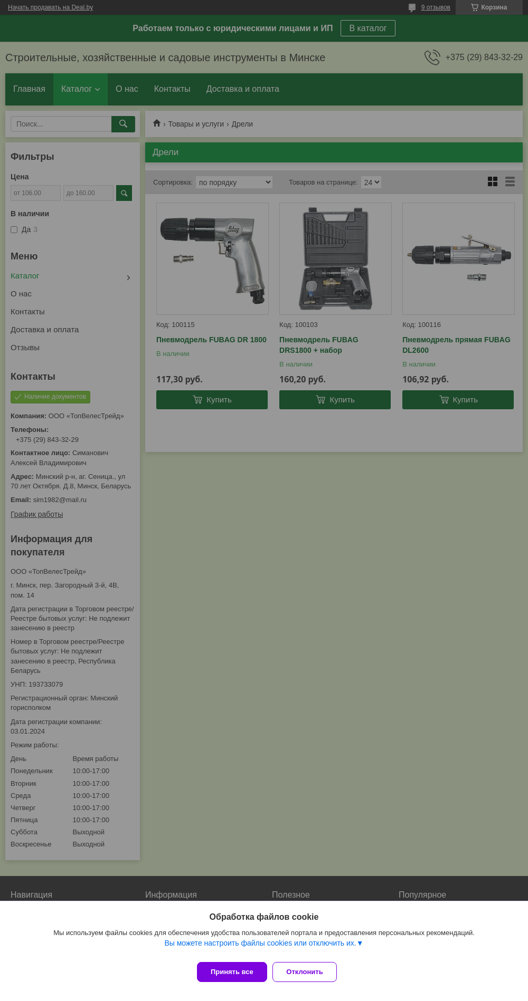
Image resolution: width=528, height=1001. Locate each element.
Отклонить (309, 972)
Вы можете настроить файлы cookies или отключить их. (260, 948)
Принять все (232, 972)
